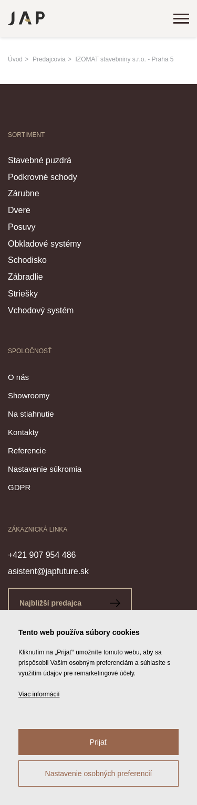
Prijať (98, 742)
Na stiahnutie (31, 413)
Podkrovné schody (42, 177)
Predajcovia (49, 59)
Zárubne (23, 193)
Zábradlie (25, 276)
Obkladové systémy (44, 243)
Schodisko (27, 260)
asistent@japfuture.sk (48, 571)
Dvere (19, 210)
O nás (18, 377)
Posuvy (21, 227)
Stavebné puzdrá (39, 160)
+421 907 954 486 (42, 554)
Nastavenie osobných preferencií (98, 773)
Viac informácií (38, 694)
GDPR (19, 487)
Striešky (23, 293)
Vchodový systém (41, 310)
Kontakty (23, 432)
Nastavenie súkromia (44, 468)
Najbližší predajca (69, 603)
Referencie (27, 450)
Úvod (15, 59)
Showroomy (28, 395)
